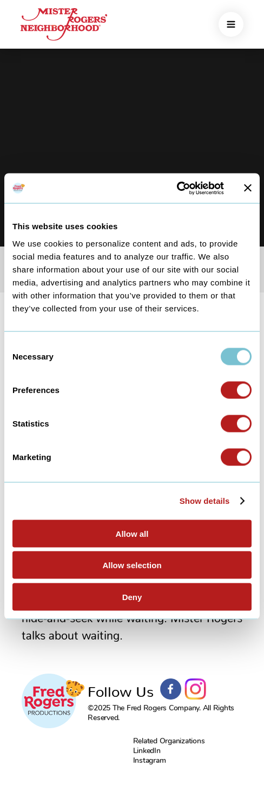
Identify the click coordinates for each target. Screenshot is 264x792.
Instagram (195, 689)
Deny (132, 596)
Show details (205, 500)
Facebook (171, 689)
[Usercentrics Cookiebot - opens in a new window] (176, 188)
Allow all (132, 533)
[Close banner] (248, 188)
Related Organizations (169, 741)
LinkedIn (147, 751)
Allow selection (131, 565)
